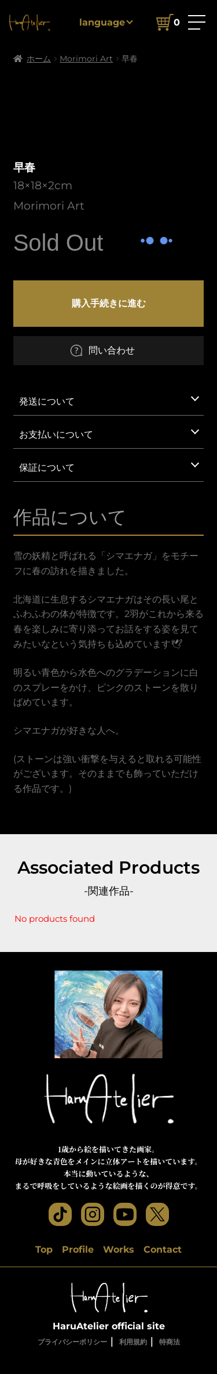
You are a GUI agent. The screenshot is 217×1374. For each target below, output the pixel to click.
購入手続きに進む (109, 303)
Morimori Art (86, 58)
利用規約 (133, 1341)
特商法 (169, 1341)
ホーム (39, 58)
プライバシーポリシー (72, 1341)
